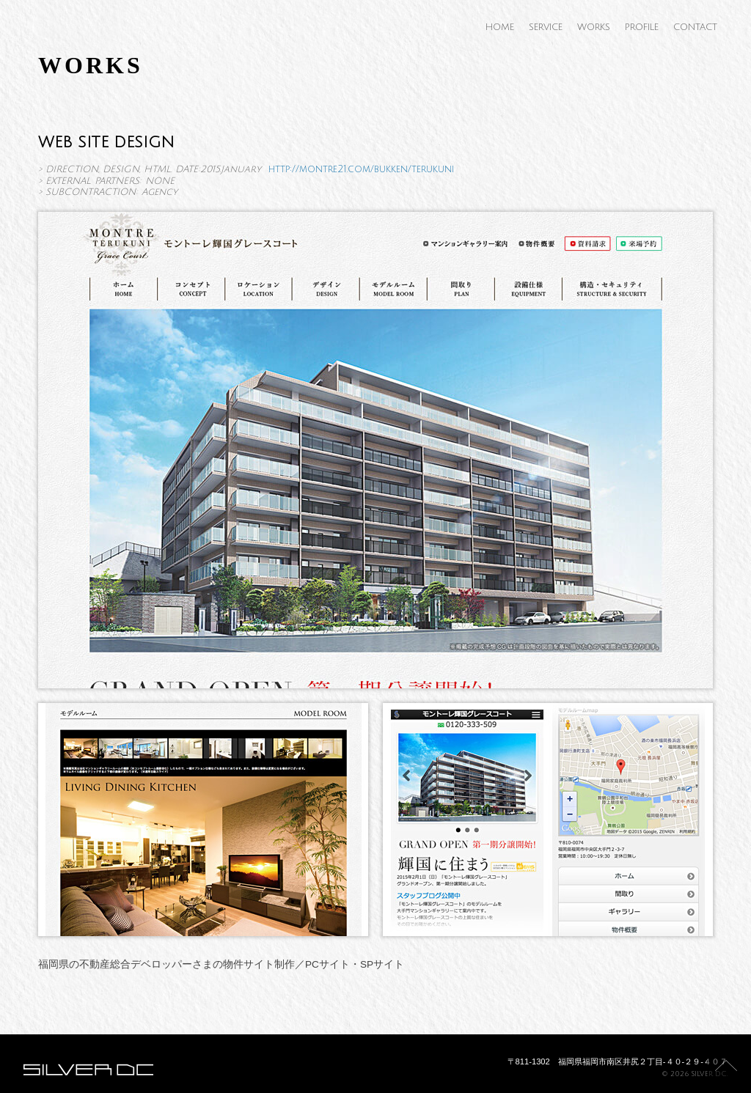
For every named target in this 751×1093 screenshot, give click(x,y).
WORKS (593, 27)
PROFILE (642, 27)
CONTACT (695, 27)
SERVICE (546, 27)
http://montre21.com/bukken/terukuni (361, 169)
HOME (500, 27)
